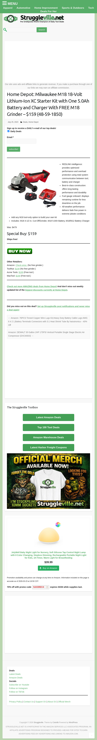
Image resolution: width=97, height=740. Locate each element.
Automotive (23, 7)
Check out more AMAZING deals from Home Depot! (32, 286)
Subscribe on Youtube (19, 685)
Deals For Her (48, 11)
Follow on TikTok (16, 692)
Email (10, 137)
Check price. (21, 265)
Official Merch (64, 701)
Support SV (40, 701)
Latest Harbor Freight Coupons (48, 447)
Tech (91, 7)
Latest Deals (15, 674)
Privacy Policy (15, 701)
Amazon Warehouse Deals (48, 437)
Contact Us (29, 701)
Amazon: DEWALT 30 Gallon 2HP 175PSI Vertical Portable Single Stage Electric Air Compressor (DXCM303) (46, 334)
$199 (17, 269)
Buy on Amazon (50, 568)
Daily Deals (14, 131)
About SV (52, 701)
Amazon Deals (15, 677)
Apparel (7, 7)
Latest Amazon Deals (48, 417)
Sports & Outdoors (73, 7)
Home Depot (33, 122)
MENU (13, 4)
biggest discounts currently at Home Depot (46, 290)
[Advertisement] (48, 61)
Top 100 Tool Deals (48, 427)
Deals (25, 122)
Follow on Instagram (18, 688)
